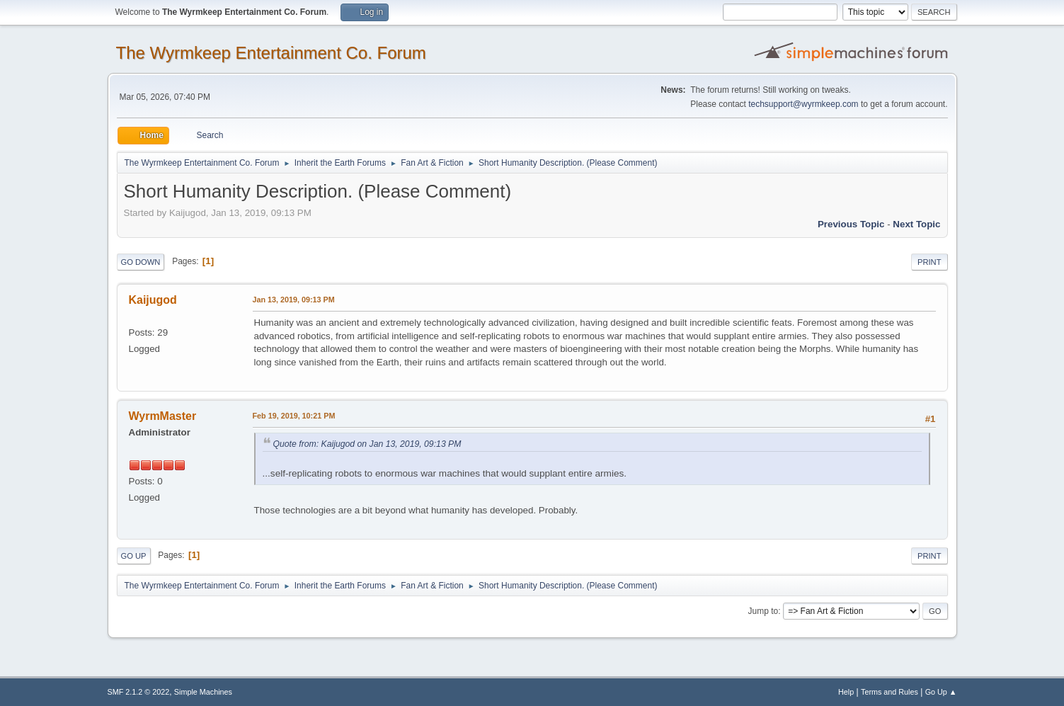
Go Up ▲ (941, 692)
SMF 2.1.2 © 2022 (139, 692)
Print (929, 262)
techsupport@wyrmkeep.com (803, 104)
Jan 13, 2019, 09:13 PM (294, 299)
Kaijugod (153, 300)
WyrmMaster (163, 416)
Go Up (134, 556)
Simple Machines (203, 692)
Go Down (141, 262)
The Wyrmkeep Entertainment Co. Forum (271, 52)
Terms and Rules (889, 692)
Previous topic (851, 224)
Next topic (916, 224)
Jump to (763, 611)
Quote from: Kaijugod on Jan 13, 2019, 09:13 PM (367, 444)
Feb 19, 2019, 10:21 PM (294, 415)
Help (846, 692)
